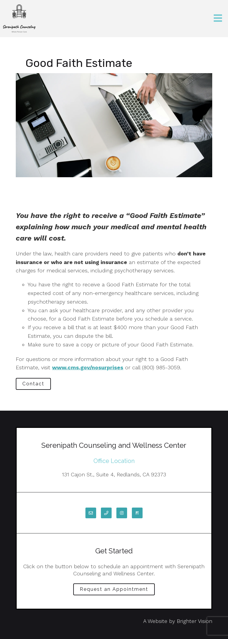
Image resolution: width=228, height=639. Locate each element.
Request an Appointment (114, 589)
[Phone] (106, 513)
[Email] (90, 513)
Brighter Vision (194, 621)
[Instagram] (121, 513)
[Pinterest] (137, 513)
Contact (33, 384)
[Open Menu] (218, 18)
